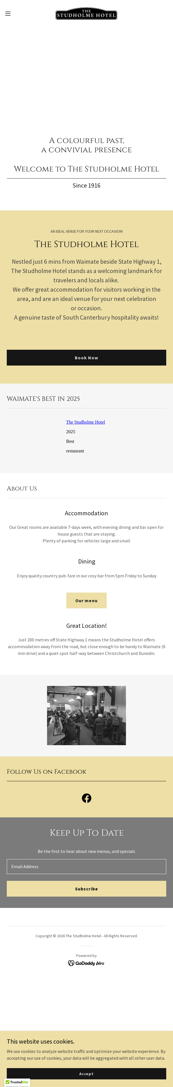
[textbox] (86, 866)
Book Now (86, 357)
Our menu (86, 600)
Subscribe (86, 888)
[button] (15, 13)
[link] (86, 13)
